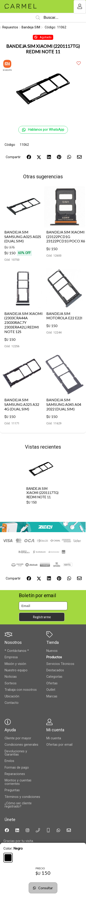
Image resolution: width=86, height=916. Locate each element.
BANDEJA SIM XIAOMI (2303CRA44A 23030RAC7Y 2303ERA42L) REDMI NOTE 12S (23, 322)
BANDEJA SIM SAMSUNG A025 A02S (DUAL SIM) (22, 236)
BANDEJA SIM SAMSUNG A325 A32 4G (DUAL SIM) (21, 404)
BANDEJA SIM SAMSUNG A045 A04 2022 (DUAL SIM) (63, 404)
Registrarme (42, 617)
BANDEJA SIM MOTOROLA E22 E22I (64, 315)
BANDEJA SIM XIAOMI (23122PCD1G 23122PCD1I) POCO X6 (65, 236)
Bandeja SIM (31, 27)
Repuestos (10, 27)
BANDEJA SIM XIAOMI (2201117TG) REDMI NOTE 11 (42, 493)
